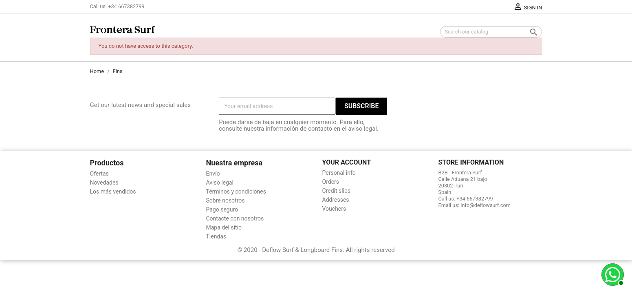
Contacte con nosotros (235, 218)
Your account (346, 162)
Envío (213, 173)
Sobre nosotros (225, 200)
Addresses (335, 199)
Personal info (339, 172)
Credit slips (336, 190)
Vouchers (334, 208)
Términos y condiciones (236, 191)
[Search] (491, 32)
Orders (330, 181)
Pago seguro (222, 209)
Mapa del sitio (224, 227)
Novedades (104, 182)
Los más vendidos (113, 191)
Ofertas (99, 173)
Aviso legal (219, 182)
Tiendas (216, 236)
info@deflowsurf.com (485, 205)
